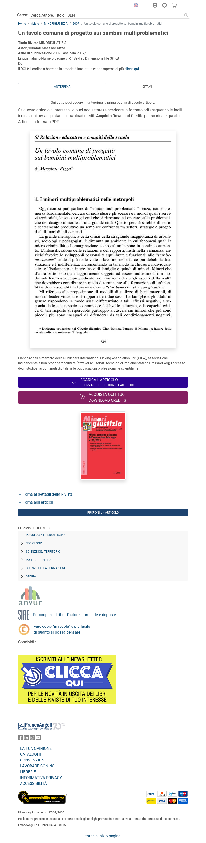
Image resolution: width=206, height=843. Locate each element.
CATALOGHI (30, 754)
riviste (35, 23)
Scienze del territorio (43, 551)
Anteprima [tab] (62, 86)
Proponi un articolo (103, 512)
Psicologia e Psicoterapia (45, 535)
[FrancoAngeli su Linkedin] (26, 738)
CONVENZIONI (32, 760)
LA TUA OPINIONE (36, 748)
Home (22, 23)
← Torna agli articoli (35, 502)
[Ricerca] (186, 15)
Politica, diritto (38, 560)
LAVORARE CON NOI (38, 766)
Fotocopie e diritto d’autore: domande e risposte (74, 614)
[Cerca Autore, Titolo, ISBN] (105, 15)
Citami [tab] (147, 86)
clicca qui (131, 69)
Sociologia (34, 543)
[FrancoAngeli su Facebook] (20, 738)
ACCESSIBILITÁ (33, 783)
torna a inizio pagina (102, 836)
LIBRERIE (28, 772)
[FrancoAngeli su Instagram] (32, 738)
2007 (76, 23)
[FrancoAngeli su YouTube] (38, 738)
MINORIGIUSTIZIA (55, 23)
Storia (31, 576)
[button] (135, 5)
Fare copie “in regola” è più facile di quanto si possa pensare (62, 629)
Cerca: (22, 15)
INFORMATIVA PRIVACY (41, 777)
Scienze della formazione (46, 568)
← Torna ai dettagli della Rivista (45, 494)
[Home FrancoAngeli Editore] (35, 6)
